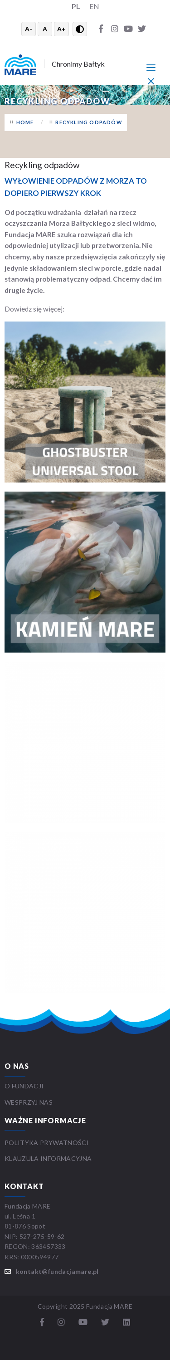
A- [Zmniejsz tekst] (28, 29)
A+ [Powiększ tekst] (61, 29)
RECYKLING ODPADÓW (88, 122)
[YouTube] (128, 29)
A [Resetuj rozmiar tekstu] (45, 29)
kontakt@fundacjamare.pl (57, 1271)
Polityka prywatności (47, 1142)
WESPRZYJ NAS (29, 1102)
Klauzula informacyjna (48, 1158)
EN (94, 6)
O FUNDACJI (24, 1086)
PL (76, 6)
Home (25, 122)
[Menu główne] (151, 67)
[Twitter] (142, 29)
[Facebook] (101, 29)
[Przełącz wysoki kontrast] (80, 29)
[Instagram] (114, 29)
